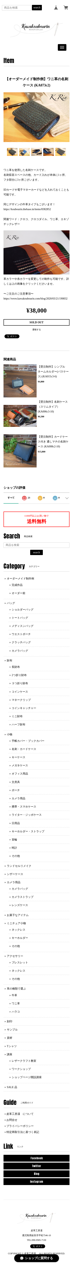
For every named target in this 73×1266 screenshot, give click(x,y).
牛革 (14, 995)
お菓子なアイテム (18, 915)
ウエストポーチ (21, 634)
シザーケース (15, 874)
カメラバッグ (20, 650)
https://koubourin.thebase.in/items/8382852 (27, 209)
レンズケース (20, 905)
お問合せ (11, 1120)
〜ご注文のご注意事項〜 (18, 293)
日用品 (16, 823)
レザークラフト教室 (24, 1060)
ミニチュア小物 (16, 923)
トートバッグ (20, 617)
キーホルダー (20, 937)
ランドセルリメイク (19, 865)
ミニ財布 (17, 716)
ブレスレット (20, 962)
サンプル (12, 1029)
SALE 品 (12, 1087)
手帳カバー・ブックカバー (28, 740)
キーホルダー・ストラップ (28, 831)
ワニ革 (16, 1003)
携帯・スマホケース (24, 806)
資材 (9, 1037)
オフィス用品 (20, 773)
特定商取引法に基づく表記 (22, 1132)
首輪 (14, 839)
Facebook (37, 1158)
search (36, 7)
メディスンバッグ (22, 626)
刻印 (9, 1021)
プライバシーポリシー (20, 1126)
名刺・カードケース (24, 749)
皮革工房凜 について (20, 1113)
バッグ (11, 603)
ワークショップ (21, 1069)
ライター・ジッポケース (27, 814)
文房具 (16, 782)
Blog (36, 1174)
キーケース (18, 757)
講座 (9, 1054)
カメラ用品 (18, 798)
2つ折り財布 (19, 675)
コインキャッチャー (24, 708)
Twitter (36, 1166)
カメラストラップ (22, 897)
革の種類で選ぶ (16, 988)
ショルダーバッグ (22, 609)
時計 (14, 847)
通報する (36, 329)
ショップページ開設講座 (27, 1077)
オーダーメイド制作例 (20, 578)
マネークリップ (21, 699)
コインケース (20, 691)
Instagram (36, 1182)
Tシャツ (12, 1046)
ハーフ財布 (18, 724)
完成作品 (17, 585)
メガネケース (20, 765)
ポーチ (16, 790)
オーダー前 (18, 593)
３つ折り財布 (20, 683)
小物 (9, 734)
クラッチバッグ (21, 642)
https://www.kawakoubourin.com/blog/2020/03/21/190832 (36, 298)
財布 (9, 660)
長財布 (16, 666)
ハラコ (16, 1011)
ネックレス (18, 929)
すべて (11, 497)
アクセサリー (15, 956)
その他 (16, 856)
